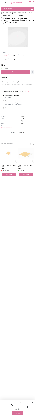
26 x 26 (5, 59)
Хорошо (17, 413)
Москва (27, 91)
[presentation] (30, 143)
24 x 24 (22, 55)
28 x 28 (13, 59)
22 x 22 (13, 55)
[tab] (13, 132)
